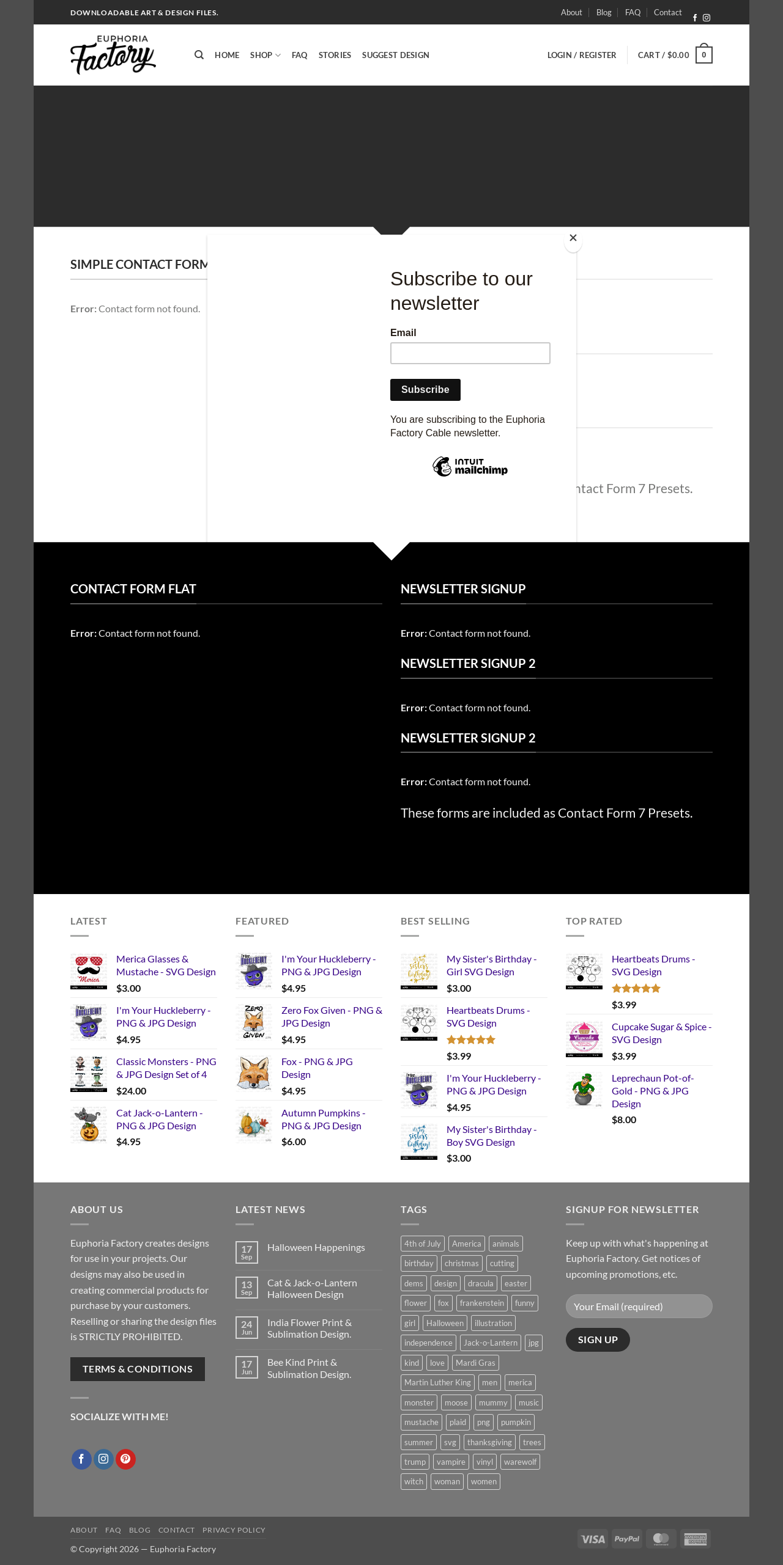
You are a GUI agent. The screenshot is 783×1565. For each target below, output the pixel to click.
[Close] (573, 240)
